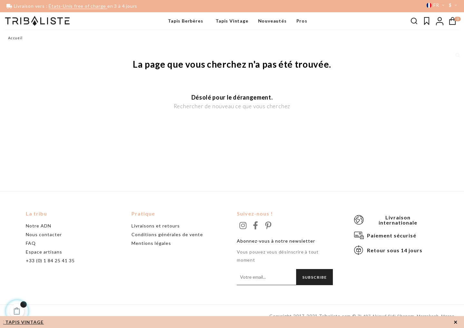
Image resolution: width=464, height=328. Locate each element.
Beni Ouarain (19, 46)
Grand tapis (18, 56)
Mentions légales (151, 243)
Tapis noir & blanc (24, 37)
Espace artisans (44, 252)
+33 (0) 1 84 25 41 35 (50, 260)
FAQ (31, 243)
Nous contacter (44, 234)
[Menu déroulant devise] (454, 5)
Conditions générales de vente (167, 234)
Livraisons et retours (155, 225)
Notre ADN (38, 225)
